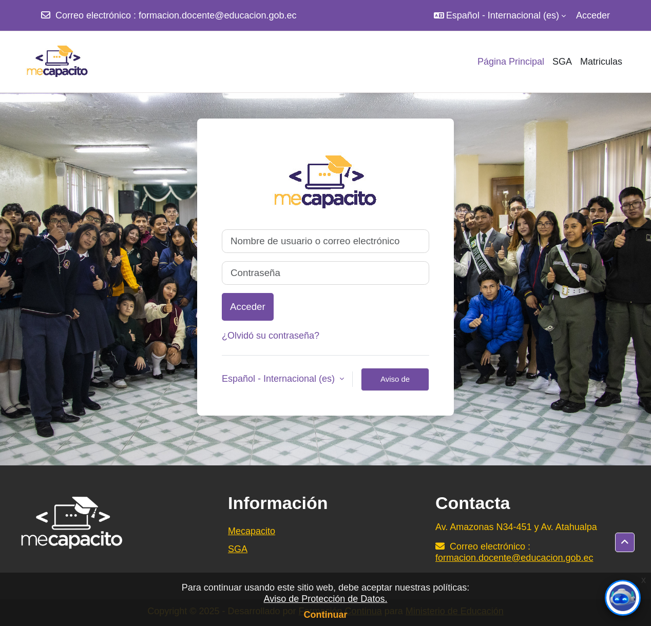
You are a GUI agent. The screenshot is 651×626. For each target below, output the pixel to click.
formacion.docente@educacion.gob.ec (217, 15)
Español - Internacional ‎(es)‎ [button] (279, 379)
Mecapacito (251, 531)
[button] (500, 15)
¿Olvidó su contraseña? (270, 335)
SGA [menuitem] (562, 61)
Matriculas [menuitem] (601, 61)
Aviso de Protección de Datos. (326, 599)
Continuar (326, 615)
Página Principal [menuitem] (510, 61)
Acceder (593, 15)
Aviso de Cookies (395, 383)
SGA (237, 549)
